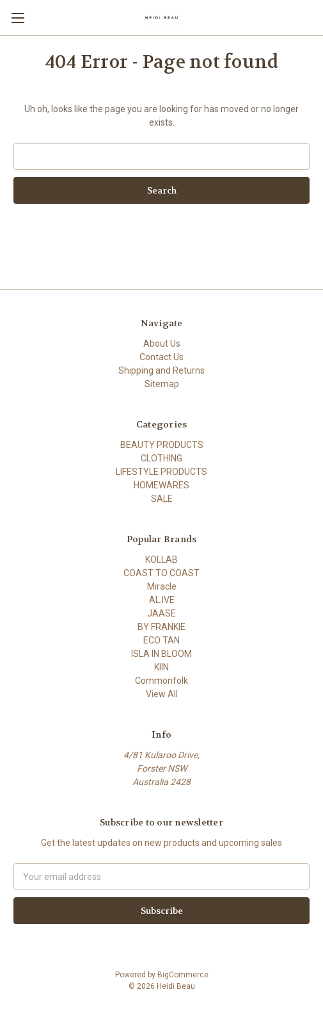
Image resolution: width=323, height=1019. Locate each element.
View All (162, 694)
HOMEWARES (161, 485)
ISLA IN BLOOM (161, 654)
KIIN (161, 667)
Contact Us (161, 357)
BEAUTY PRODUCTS (161, 445)
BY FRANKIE (161, 627)
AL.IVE (162, 600)
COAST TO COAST (161, 573)
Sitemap (162, 384)
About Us (161, 343)
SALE (162, 498)
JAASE (161, 613)
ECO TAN (161, 640)
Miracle (162, 586)
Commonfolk (161, 680)
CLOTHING (161, 458)
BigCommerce (183, 974)
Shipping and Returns (161, 370)
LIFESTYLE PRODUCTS (161, 472)
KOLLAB (161, 559)
